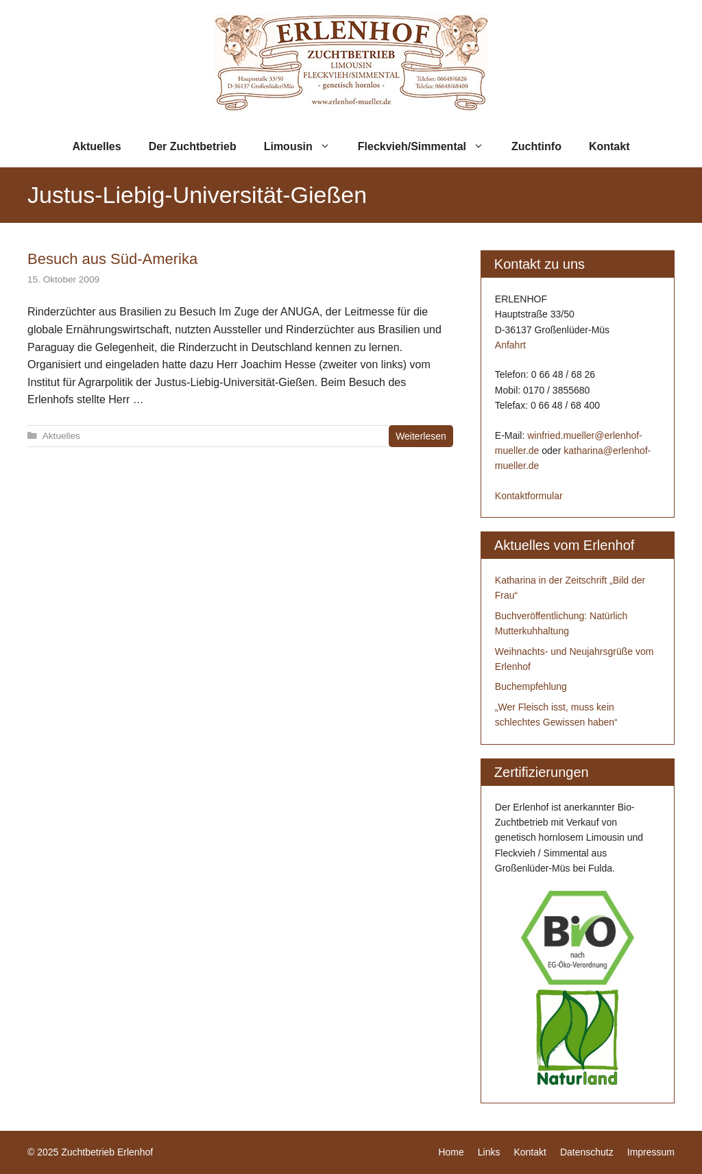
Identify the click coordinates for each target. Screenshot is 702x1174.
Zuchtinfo (536, 146)
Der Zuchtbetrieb (193, 146)
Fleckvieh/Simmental (428, 146)
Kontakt (609, 146)
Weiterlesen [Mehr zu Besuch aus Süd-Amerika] (421, 436)
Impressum (651, 1152)
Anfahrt (510, 344)
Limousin (304, 146)
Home (450, 1152)
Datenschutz (587, 1152)
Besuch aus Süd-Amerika (112, 258)
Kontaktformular (529, 495)
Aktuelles (97, 146)
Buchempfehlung (531, 686)
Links (489, 1152)
